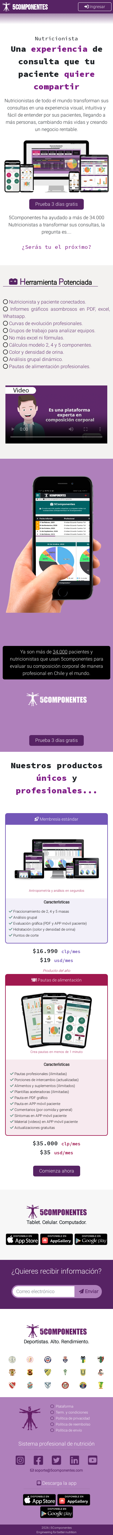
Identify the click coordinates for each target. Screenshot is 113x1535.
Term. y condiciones (72, 1412)
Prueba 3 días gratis (56, 204)
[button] (11, 169)
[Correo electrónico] (43, 1291)
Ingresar (94, 6)
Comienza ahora (56, 1171)
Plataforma (64, 1406)
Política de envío (69, 1430)
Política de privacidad (73, 1418)
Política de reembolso (73, 1424)
